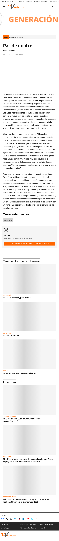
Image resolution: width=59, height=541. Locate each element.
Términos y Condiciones (28, 528)
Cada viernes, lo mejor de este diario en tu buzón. (29, 243)
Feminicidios (53, 1)
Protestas (29, 1)
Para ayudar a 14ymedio (16, 37)
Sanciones (21, 1)
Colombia (44, 1)
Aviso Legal (5, 528)
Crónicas (8, 220)
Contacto (42, 528)
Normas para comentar (28, 524)
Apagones (36, 1)
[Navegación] (4, 6)
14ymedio (4, 524)
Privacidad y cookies (46, 524)
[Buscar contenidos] (52, 6)
